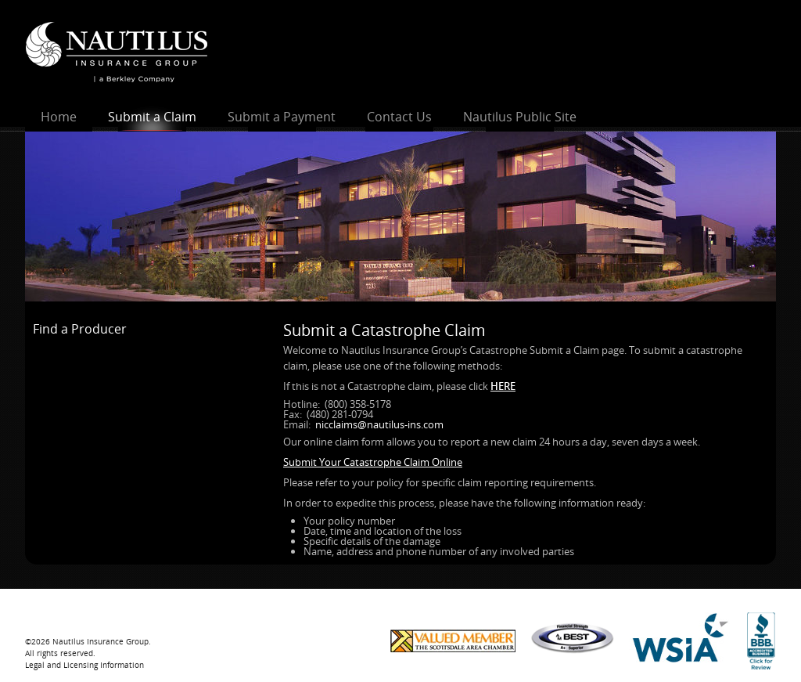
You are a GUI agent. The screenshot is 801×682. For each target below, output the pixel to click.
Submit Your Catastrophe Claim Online (372, 462)
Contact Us (399, 116)
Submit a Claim (152, 116)
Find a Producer (80, 328)
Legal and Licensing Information (84, 664)
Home (59, 116)
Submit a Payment (282, 116)
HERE (502, 386)
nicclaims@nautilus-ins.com (379, 424)
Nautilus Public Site (520, 116)
